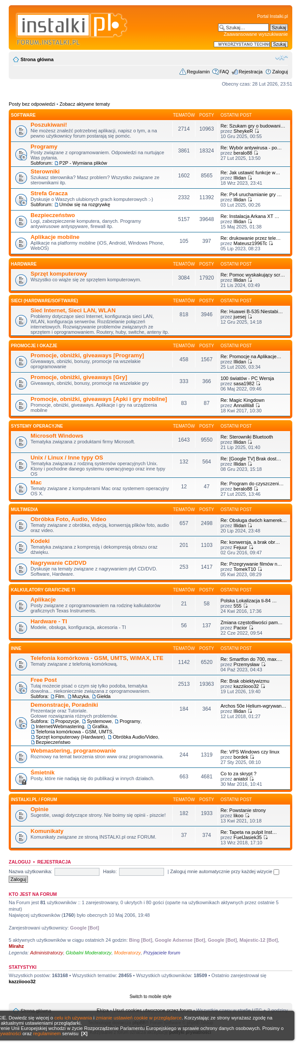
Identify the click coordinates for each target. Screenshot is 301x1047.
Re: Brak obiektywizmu (244, 681)
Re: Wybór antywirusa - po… (251, 147)
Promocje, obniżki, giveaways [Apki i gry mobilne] (99, 399)
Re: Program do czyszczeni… (252, 483)
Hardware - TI (49, 621)
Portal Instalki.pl (272, 16)
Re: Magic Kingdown (242, 400)
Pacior (240, 627)
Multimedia (24, 509)
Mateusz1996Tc (250, 243)
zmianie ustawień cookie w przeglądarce (139, 1017)
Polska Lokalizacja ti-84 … (248, 600)
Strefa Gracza (49, 193)
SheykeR (243, 131)
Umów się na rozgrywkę (84, 204)
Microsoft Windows (57, 435)
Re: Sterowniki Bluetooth (246, 436)
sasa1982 (243, 383)
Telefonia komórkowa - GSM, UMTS (74, 731)
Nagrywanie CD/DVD (58, 563)
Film (60, 696)
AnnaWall (243, 405)
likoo (238, 815)
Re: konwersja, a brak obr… (250, 542)
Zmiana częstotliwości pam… (251, 622)
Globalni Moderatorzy (89, 952)
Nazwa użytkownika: (30, 871)
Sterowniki (45, 171)
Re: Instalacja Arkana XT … (249, 216)
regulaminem (47, 1033)
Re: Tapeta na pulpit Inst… (248, 832)
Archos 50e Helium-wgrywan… (253, 705)
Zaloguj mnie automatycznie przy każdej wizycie (224, 871)
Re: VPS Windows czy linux (249, 751)
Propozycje (67, 721)
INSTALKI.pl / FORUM (34, 799)
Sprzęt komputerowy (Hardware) (70, 736)
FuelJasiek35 (247, 837)
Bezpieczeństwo (53, 215)
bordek (240, 757)
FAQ (224, 71)
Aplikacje (43, 599)
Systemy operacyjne (37, 426)
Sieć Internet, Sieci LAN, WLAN (73, 310)
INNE (16, 648)
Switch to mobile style (150, 996)
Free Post (44, 680)
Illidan (239, 177)
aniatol (240, 778)
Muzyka (80, 696)
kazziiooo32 (246, 686)
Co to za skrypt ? (238, 773)
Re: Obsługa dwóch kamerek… (253, 520)
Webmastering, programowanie (73, 750)
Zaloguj (280, 71)
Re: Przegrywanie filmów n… (251, 564)
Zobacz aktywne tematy (84, 104)
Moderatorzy (127, 952)
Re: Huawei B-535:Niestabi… (251, 311)
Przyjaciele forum (162, 952)
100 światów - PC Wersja (247, 378)
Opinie (39, 809)
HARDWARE (24, 264)
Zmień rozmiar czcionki (281, 58)
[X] (84, 1033)
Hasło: (109, 871)
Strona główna (37, 59)
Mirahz (16, 946)
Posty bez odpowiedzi (32, 104)
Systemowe (99, 721)
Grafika (99, 726)
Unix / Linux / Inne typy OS (67, 457)
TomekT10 (244, 569)
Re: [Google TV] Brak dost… (250, 458)
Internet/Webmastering (60, 726)
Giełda (104, 696)
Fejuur (240, 547)
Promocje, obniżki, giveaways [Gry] (79, 377)
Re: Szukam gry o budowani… (252, 125)
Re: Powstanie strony (243, 810)
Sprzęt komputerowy (59, 273)
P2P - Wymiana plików (83, 163)
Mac (36, 482)
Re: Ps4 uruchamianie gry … (251, 194)
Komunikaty (47, 831)
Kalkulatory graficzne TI (43, 589)
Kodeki (40, 541)
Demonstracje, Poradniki (64, 704)
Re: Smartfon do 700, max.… (251, 659)
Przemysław (246, 664)
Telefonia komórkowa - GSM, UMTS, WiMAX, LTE (97, 658)
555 (237, 605)
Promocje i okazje (34, 345)
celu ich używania (73, 1017)
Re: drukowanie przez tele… (250, 238)
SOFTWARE (23, 115)
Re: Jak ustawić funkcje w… (250, 172)
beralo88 (242, 152)
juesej (239, 316)
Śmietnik (43, 772)
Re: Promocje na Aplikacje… (250, 356)
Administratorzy (46, 952)
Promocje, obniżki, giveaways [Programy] (87, 355)
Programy (44, 146)
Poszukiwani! (49, 124)
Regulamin (198, 71)
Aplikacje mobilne (55, 237)
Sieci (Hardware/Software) (44, 300)
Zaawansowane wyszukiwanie (256, 34)
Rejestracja (251, 71)
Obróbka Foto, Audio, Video (68, 519)
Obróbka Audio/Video (135, 736)
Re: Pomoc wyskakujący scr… (252, 274)
